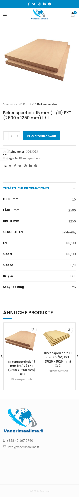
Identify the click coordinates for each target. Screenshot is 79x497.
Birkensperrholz (48, 104)
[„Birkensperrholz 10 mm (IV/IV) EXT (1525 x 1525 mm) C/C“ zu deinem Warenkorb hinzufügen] (69, 329)
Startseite (9, 104)
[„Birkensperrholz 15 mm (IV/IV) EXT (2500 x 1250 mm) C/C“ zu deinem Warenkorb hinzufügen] (32, 329)
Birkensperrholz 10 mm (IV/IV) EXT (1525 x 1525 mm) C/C (58, 359)
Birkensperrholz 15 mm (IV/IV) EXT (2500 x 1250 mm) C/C (21, 368)
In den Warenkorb (41, 135)
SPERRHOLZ (26, 104)
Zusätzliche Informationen (26, 188)
